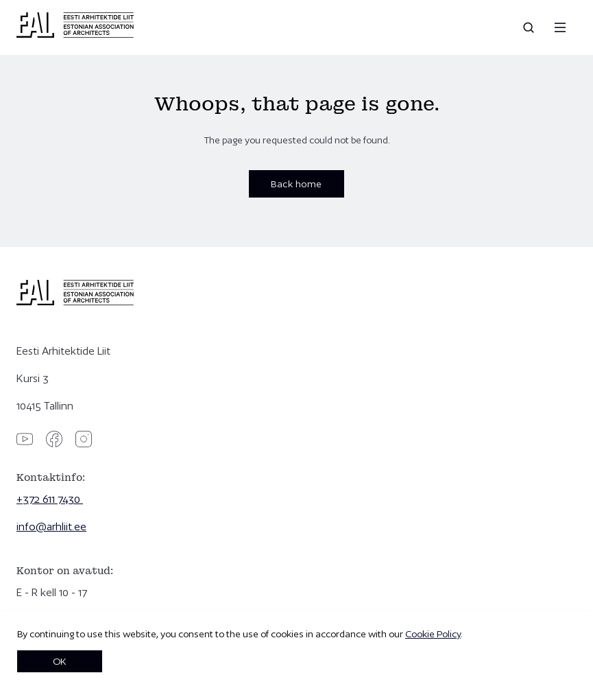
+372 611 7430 (49, 499)
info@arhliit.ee (51, 526)
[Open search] (530, 27)
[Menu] (560, 27)
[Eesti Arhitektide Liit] (75, 34)
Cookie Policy (433, 633)
